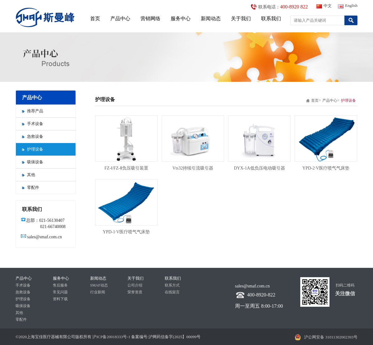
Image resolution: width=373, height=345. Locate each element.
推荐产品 (32, 111)
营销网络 (150, 18)
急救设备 (32, 136)
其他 (28, 174)
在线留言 (172, 292)
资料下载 (60, 299)
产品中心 (120, 18)
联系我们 (271, 18)
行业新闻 (97, 292)
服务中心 (181, 18)
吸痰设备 (32, 162)
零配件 (30, 187)
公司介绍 (134, 285)
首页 (95, 18)
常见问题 (60, 292)
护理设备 (32, 149)
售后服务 (60, 285)
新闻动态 (211, 18)
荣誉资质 (134, 292)
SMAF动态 (99, 285)
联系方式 (172, 285)
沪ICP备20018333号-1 (110, 336)
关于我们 (241, 18)
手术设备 (32, 123)
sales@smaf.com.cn (44, 237)
